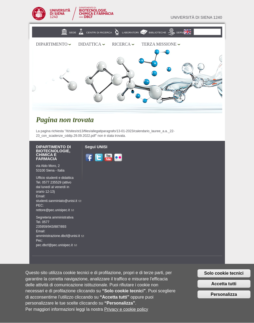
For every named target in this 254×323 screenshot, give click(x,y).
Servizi (181, 32)
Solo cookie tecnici (224, 278)
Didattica (89, 44)
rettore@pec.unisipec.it (55, 210)
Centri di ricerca (99, 32)
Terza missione (159, 44)
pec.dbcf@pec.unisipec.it (56, 245)
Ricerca (121, 44)
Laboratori (130, 32)
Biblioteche (157, 32)
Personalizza (224, 299)
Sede (72, 32)
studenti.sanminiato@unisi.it (58, 201)
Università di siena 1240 (196, 17)
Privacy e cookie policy (126, 314)
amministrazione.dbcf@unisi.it (60, 236)
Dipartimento (52, 44)
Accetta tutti (223, 289)
